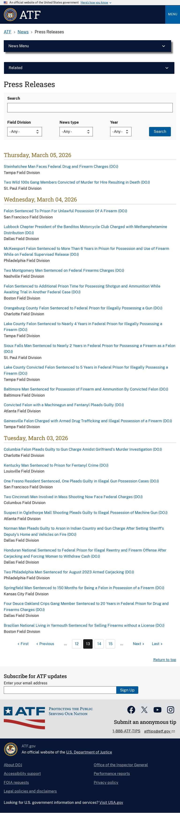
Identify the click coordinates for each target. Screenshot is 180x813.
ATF (7, 31)
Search (13, 98)
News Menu (18, 46)
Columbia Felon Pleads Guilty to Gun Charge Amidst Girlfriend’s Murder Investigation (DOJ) (83, 449)
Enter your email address (25, 683)
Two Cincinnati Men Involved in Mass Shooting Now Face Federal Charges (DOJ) (73, 497)
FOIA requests (16, 782)
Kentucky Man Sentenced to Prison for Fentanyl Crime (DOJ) (56, 465)
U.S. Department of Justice (89, 752)
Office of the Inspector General (121, 765)
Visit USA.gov (111, 802)
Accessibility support (22, 773)
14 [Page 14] (99, 644)
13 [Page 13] (88, 644)
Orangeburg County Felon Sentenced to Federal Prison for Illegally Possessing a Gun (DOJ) (83, 308)
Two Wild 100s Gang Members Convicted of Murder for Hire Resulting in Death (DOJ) (77, 182)
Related (15, 68)
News (23, 31)
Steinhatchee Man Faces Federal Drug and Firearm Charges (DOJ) (61, 166)
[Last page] (158, 644)
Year (114, 122)
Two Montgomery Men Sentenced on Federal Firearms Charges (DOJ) (64, 270)
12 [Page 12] (77, 644)
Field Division (19, 122)
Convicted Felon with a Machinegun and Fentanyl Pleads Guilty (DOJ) (64, 405)
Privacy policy (106, 782)
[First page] (22, 644)
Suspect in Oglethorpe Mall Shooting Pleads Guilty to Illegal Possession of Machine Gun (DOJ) (86, 512)
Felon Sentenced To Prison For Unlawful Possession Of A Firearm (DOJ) (65, 211)
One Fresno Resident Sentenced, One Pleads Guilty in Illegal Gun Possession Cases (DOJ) (81, 481)
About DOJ (13, 765)
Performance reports (112, 773)
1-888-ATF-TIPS (126, 731)
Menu (172, 14)
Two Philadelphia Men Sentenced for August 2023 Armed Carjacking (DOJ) (69, 572)
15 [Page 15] (110, 644)
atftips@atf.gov (157, 731)
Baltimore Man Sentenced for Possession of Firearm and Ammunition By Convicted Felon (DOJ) (86, 389)
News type (69, 122)
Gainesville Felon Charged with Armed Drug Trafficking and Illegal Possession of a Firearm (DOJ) (88, 421)
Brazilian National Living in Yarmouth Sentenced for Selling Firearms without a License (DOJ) (84, 625)
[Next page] (139, 644)
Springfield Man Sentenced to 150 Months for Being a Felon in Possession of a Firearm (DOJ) (84, 588)
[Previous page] (44, 644)
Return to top (164, 660)
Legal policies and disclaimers (30, 791)
